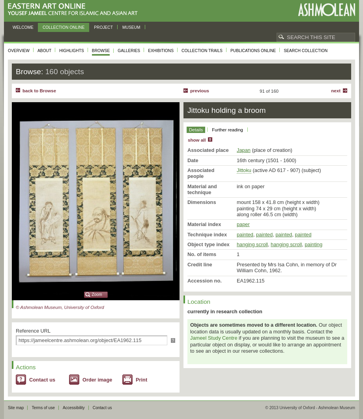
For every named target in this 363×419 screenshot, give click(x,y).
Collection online (63, 27)
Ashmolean (326, 9)
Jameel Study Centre (214, 338)
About (44, 51)
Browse (101, 51)
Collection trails (202, 51)
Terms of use (43, 408)
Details (196, 129)
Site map (16, 408)
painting (313, 244)
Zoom (97, 294)
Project (103, 27)
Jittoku (244, 170)
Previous (199, 90)
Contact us (42, 380)
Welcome (23, 27)
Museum (131, 27)
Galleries (129, 51)
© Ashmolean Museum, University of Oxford (60, 307)
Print (141, 380)
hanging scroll (252, 244)
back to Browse (39, 90)
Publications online (253, 51)
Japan (244, 150)
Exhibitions (161, 51)
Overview (19, 51)
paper (243, 224)
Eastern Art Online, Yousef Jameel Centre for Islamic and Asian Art (75, 9)
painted (245, 235)
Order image (97, 380)
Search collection (305, 51)
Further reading (227, 129)
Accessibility (74, 408)
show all (197, 140)
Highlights (71, 51)
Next (336, 90)
